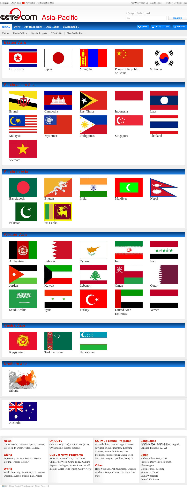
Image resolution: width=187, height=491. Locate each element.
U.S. (35, 472)
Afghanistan (17, 261)
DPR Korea (17, 69)
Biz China (80, 458)
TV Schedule (56, 447)
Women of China (149, 472)
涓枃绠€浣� (148, 444)
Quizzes (132, 468)
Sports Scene (76, 465)
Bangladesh (17, 198)
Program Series (33, 26)
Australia (15, 423)
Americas (26, 472)
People (37, 458)
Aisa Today (52, 26)
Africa (38, 475)
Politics (29, 458)
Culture (40, 444)
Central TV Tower (150, 479)
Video (144, 26)
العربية (163, 447)
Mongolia (86, 69)
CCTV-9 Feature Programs (113, 440)
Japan (48, 69)
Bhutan (49, 198)
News (17, 26)
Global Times (147, 468)
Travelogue (106, 458)
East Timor (87, 111)
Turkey (84, 310)
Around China (102, 444)
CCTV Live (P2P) (79, 444)
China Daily (155, 458)
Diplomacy (9, 458)
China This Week (58, 461)
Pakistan (14, 223)
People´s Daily (148, 461)
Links (144, 454)
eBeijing (160, 468)
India (83, 198)
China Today (74, 461)
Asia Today (67, 458)
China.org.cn (147, 465)
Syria (47, 310)
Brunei (13, 111)
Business (23, 444)
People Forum (164, 461)
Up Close (118, 458)
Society (20, 458)
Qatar (154, 285)
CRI (165, 458)
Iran (117, 261)
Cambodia (51, 111)
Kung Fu (128, 458)
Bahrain (49, 261)
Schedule (181, 26)
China (7, 444)
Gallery (35, 447)
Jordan (13, 285)
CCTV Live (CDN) (59, 444)
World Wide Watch (67, 468)
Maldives (121, 198)
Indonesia (121, 111)
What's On (56, 33)
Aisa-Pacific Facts (76, 33)
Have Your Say (102, 468)
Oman (119, 285)
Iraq (152, 261)
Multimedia (70, 26)
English (175, 444)
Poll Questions (118, 468)
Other (99, 465)
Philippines (87, 136)
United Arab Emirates (123, 312)
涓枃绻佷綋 (163, 444)
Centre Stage (117, 444)
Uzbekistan (87, 352)
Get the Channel (72, 447)
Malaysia (15, 136)
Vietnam (14, 160)
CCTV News (84, 468)
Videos (5, 33)
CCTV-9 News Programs (66, 454)
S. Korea (156, 69)
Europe (17, 475)
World (14, 444)
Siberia (14, 390)
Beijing (7, 461)
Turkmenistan (53, 352)
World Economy (12, 472)
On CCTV (55, 440)
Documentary (115, 447)
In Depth (18, 447)
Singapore (121, 136)
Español (145, 447)
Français (154, 447)
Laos (153, 111)
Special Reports (39, 33)
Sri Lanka (50, 223)
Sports (32, 444)
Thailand (156, 136)
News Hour (55, 458)
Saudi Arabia (17, 310)
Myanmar (50, 136)
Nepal (154, 198)
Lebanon (85, 285)
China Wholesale (149, 475)
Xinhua (144, 458)
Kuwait (49, 285)
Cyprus (84, 261)
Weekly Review (21, 461)
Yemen (154, 310)
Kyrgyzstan (16, 352)
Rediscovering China (116, 454)
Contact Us (117, 472)
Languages (148, 440)
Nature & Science (113, 451)
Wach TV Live (162, 26)
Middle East (28, 475)
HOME (6, 26)
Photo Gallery (20, 33)
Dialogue (63, 465)
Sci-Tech (8, 447)
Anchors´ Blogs (103, 472)
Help (127, 472)
